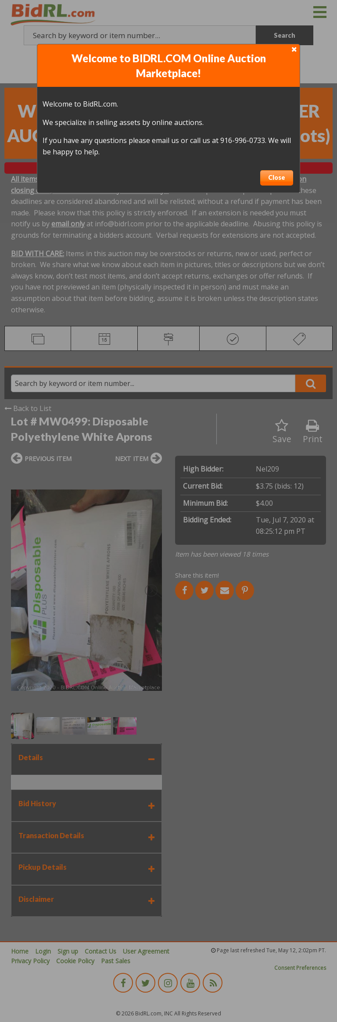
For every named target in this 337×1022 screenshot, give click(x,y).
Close (276, 177)
